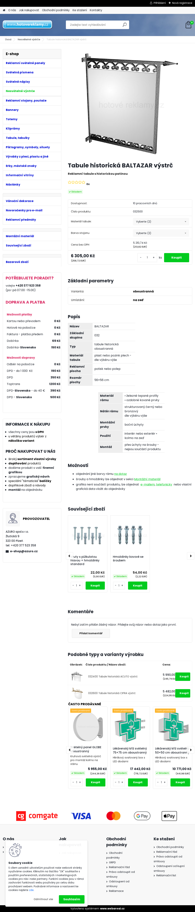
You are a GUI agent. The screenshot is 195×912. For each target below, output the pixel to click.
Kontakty (96, 10)
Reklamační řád (119, 867)
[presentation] (69, 556)
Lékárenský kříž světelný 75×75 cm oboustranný (130, 751)
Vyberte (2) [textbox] (143, 221)
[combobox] (161, 221)
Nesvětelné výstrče (29, 39)
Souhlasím (71, 899)
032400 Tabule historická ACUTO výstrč (113, 676)
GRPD (112, 862)
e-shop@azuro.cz (24, 551)
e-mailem (147, 484)
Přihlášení (160, 3)
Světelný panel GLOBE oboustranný (85, 749)
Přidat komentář (90, 633)
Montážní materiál (147, 479)
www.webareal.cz (112, 908)
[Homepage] (4, 10)
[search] (125, 26)
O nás (12, 10)
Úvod (8, 39)
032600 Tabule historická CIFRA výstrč (112, 693)
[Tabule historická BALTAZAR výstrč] (130, 104)
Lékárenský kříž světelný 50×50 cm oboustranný (172, 751)
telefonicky (164, 484)
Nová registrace (182, 3)
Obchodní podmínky (56, 10)
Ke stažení (80, 10)
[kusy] (147, 257)
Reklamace (116, 891)
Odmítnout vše (43, 899)
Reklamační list (166, 875)
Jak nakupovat (29, 10)
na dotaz (120, 474)
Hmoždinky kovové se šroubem (128, 558)
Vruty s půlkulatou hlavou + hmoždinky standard (85, 560)
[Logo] (28, 25)
